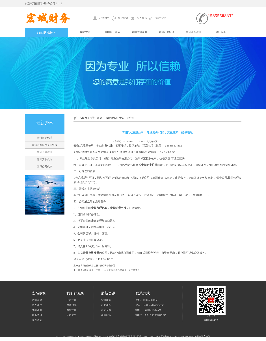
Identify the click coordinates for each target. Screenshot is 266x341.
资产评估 (37, 305)
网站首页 (85, 32)
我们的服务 (46, 32)
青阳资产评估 (112, 32)
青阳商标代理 (44, 137)
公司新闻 (106, 300)
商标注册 (37, 310)
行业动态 (106, 305)
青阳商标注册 (193, 32)
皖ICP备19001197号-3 (191, 336)
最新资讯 (221, 32)
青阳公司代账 (44, 166)
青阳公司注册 (139, 32)
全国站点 (106, 315)
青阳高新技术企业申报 (44, 145)
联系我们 (37, 320)
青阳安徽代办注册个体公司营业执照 (98, 265)
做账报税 (71, 305)
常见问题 (106, 310)
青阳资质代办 (44, 159)
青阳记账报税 (166, 32)
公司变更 (71, 315)
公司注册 (71, 300)
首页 (99, 118)
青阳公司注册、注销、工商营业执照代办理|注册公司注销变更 (110, 270)
